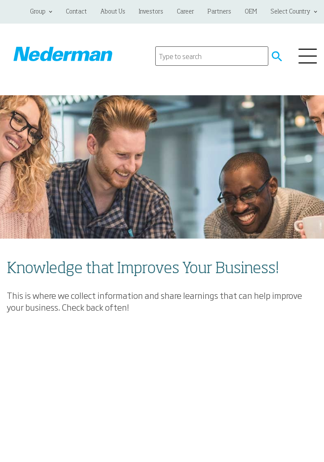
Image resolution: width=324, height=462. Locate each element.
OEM (251, 12)
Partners (219, 12)
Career (185, 12)
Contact (76, 12)
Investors (151, 12)
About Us (112, 12)
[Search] (211, 56)
